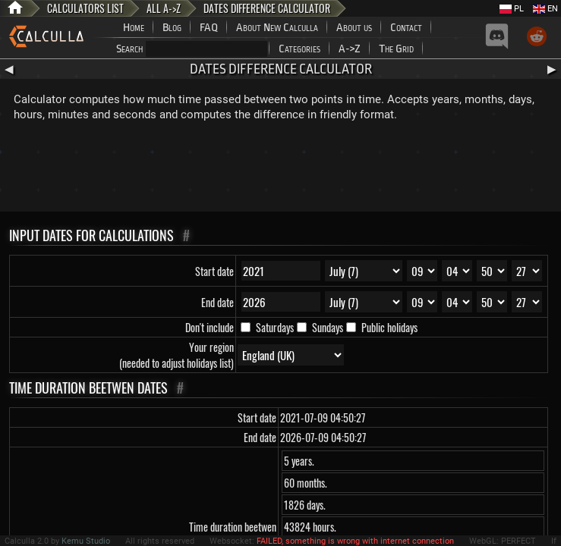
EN (545, 9)
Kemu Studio (85, 541)
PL (512, 9)
